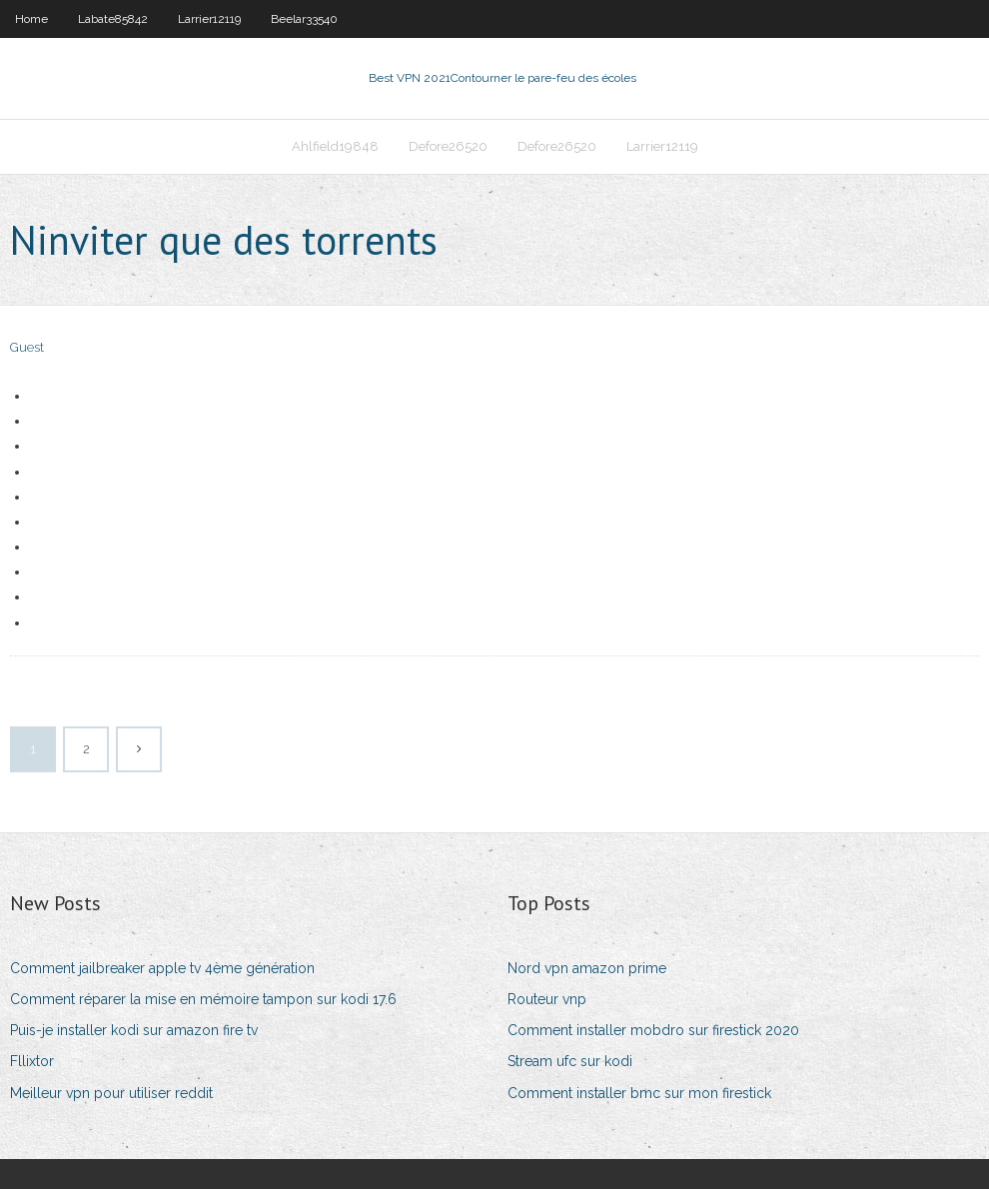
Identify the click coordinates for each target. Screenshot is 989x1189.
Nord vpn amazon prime (586, 968)
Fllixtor (32, 1061)
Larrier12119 (209, 19)
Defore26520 (448, 146)
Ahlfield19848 (335, 146)
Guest (27, 347)
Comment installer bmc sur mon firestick (639, 1093)
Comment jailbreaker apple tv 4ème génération (162, 968)
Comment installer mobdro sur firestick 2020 (653, 1030)
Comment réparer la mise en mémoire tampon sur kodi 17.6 (203, 999)
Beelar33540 (304, 19)
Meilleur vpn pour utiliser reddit (111, 1093)
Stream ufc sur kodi (569, 1061)
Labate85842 (113, 19)
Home (31, 19)
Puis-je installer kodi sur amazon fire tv (134, 1030)
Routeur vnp (546, 999)
